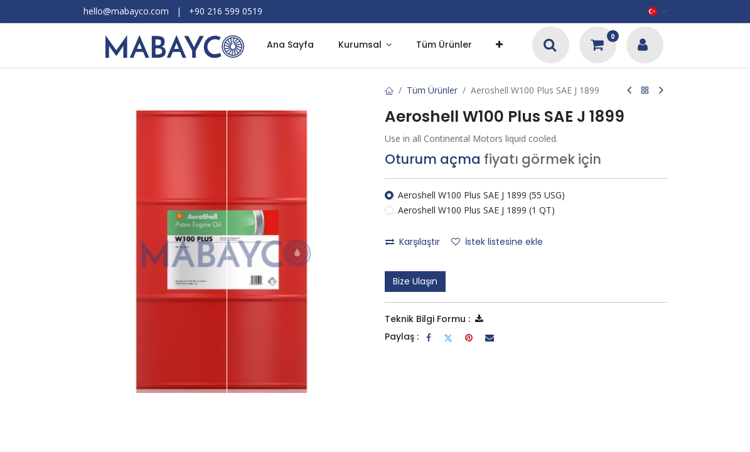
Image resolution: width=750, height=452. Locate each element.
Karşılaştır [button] (412, 241)
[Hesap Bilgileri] (643, 46)
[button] (499, 45)
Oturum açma (433, 159)
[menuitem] (290, 45)
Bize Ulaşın (415, 281)
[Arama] (550, 46)
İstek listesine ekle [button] (497, 241)
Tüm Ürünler (432, 90)
